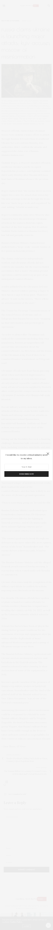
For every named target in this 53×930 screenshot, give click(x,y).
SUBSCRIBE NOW (26, 474)
